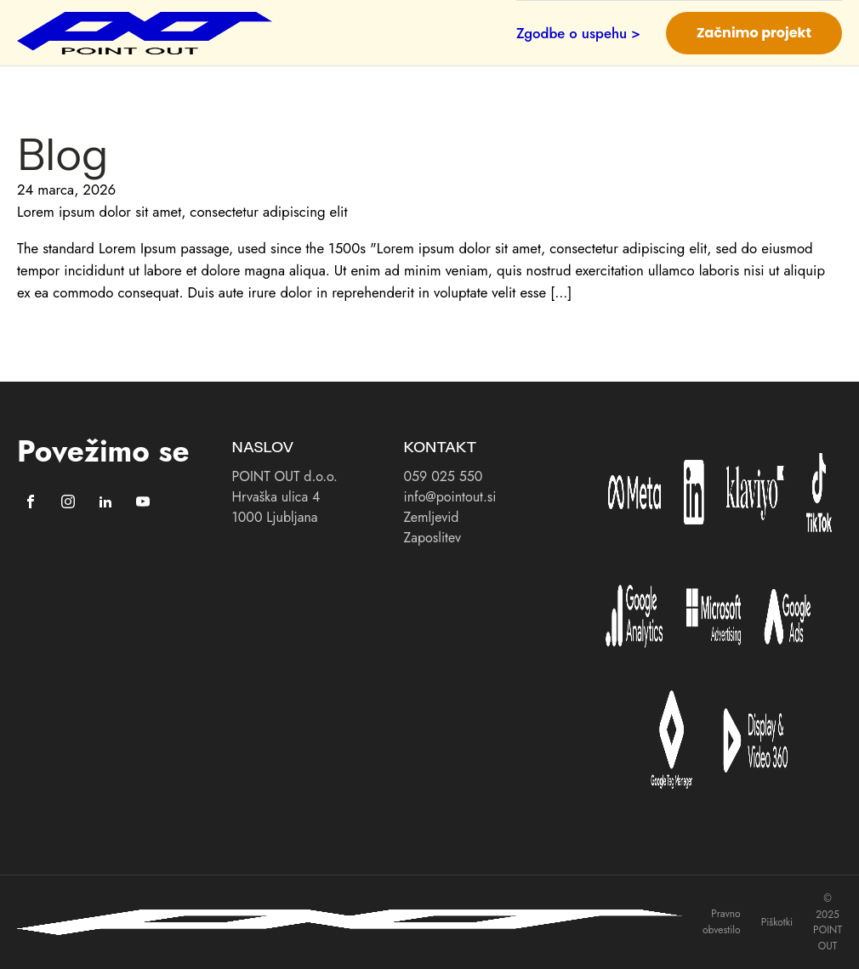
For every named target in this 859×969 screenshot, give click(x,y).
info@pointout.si (450, 497)
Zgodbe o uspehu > (578, 33)
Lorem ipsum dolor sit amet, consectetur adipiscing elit (182, 211)
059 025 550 (443, 476)
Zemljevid (431, 517)
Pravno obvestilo (722, 922)
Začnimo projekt (754, 32)
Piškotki (777, 922)
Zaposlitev (432, 537)
